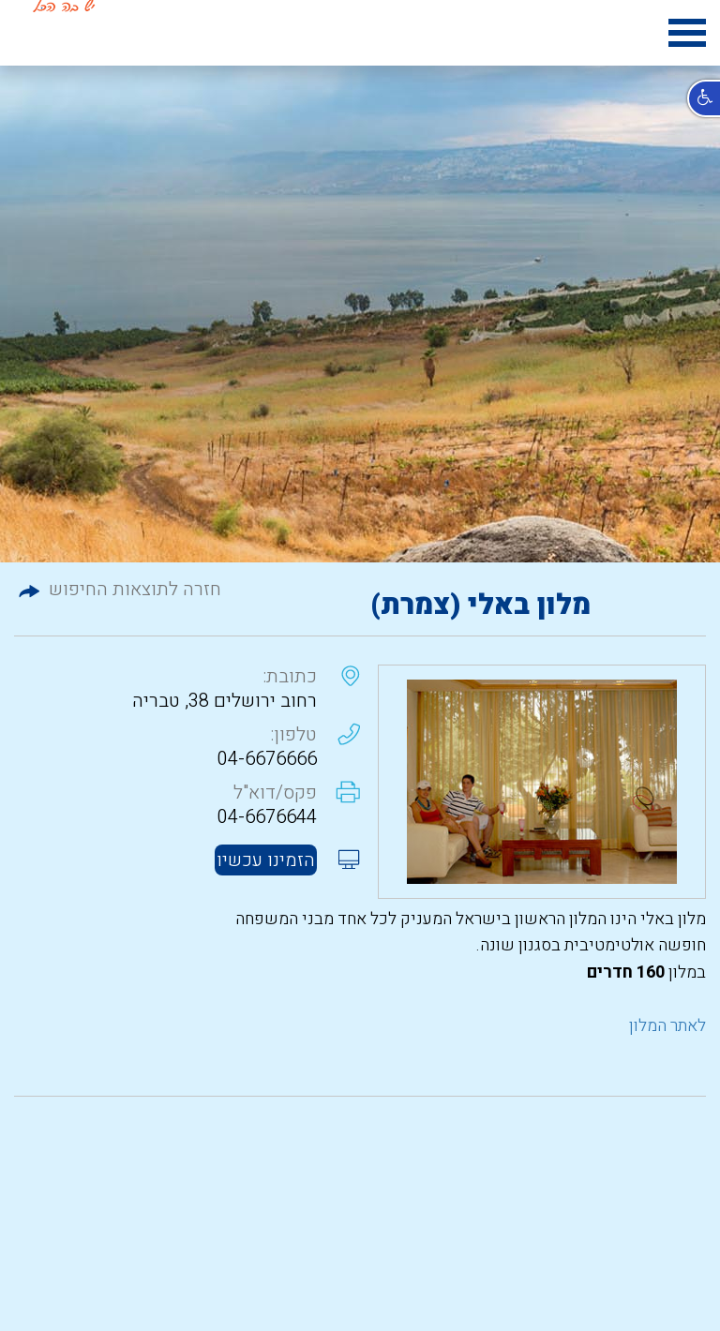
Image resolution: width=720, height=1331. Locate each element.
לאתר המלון (667, 1026)
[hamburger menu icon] (687, 36)
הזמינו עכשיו (266, 860)
